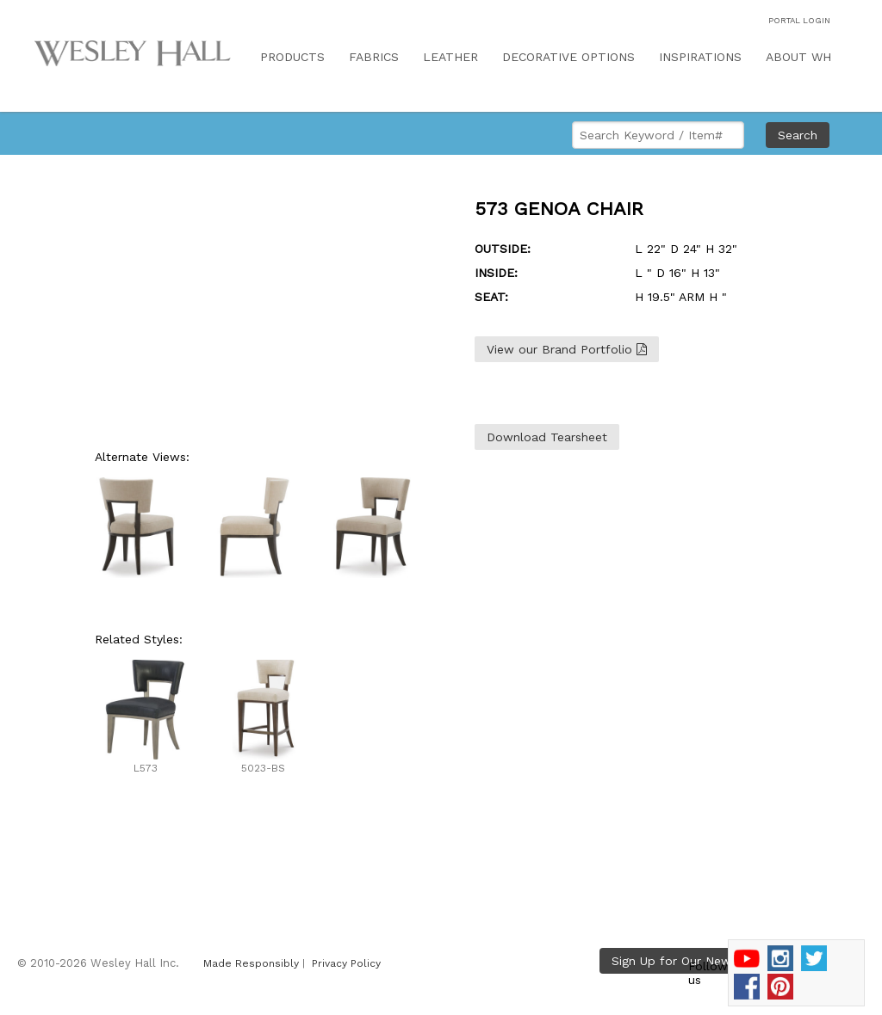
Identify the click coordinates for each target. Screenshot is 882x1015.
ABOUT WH (798, 57)
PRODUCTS (292, 57)
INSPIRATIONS (700, 57)
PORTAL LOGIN (799, 20)
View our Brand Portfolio (567, 349)
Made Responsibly (251, 963)
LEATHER (450, 57)
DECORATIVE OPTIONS (568, 57)
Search (797, 135)
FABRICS (374, 57)
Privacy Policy (346, 963)
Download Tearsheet (547, 437)
